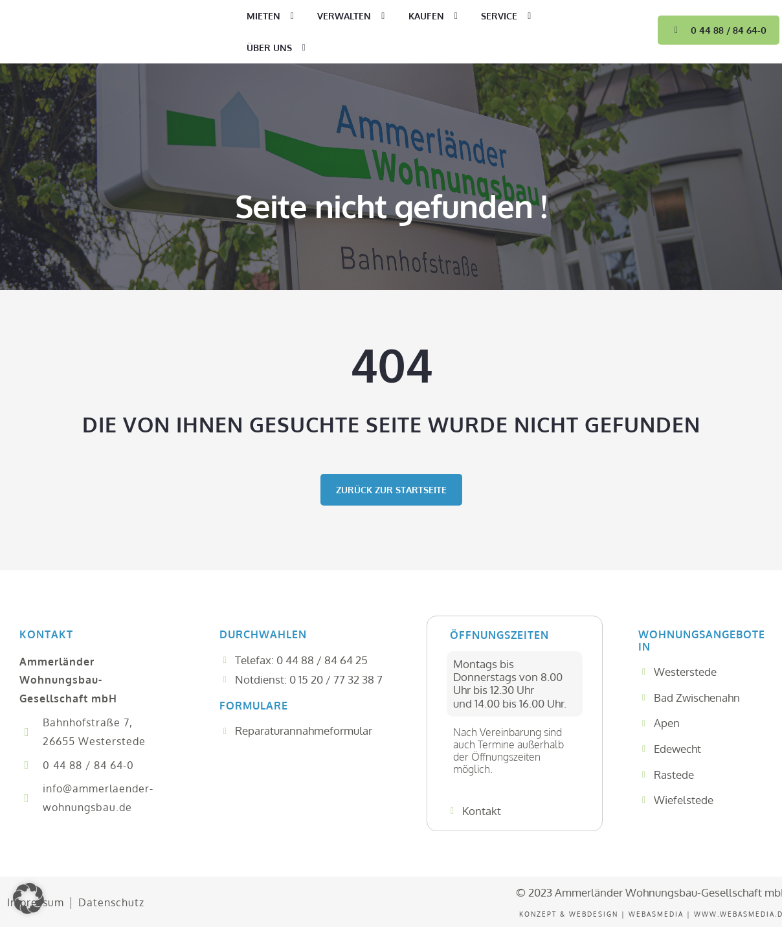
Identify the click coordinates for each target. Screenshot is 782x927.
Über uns (278, 48)
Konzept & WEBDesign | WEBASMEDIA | (606, 914)
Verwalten (353, 16)
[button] (28, 898)
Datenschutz (110, 902)
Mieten (272, 16)
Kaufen (435, 16)
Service (508, 16)
